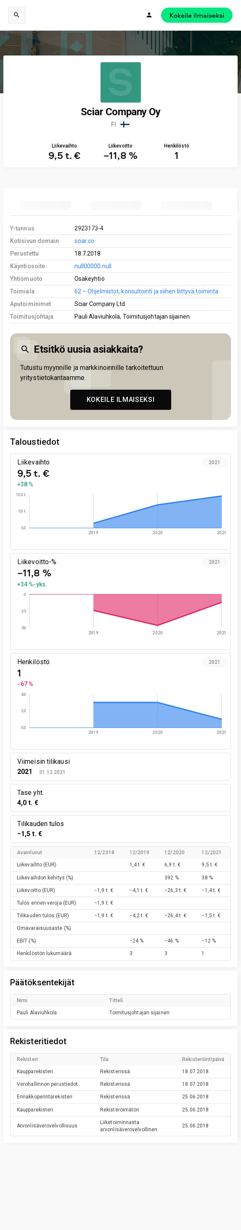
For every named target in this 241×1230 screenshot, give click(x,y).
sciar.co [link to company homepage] (84, 241)
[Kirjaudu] (149, 15)
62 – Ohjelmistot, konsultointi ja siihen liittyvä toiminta (146, 291)
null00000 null (92, 266)
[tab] (45, 205)
